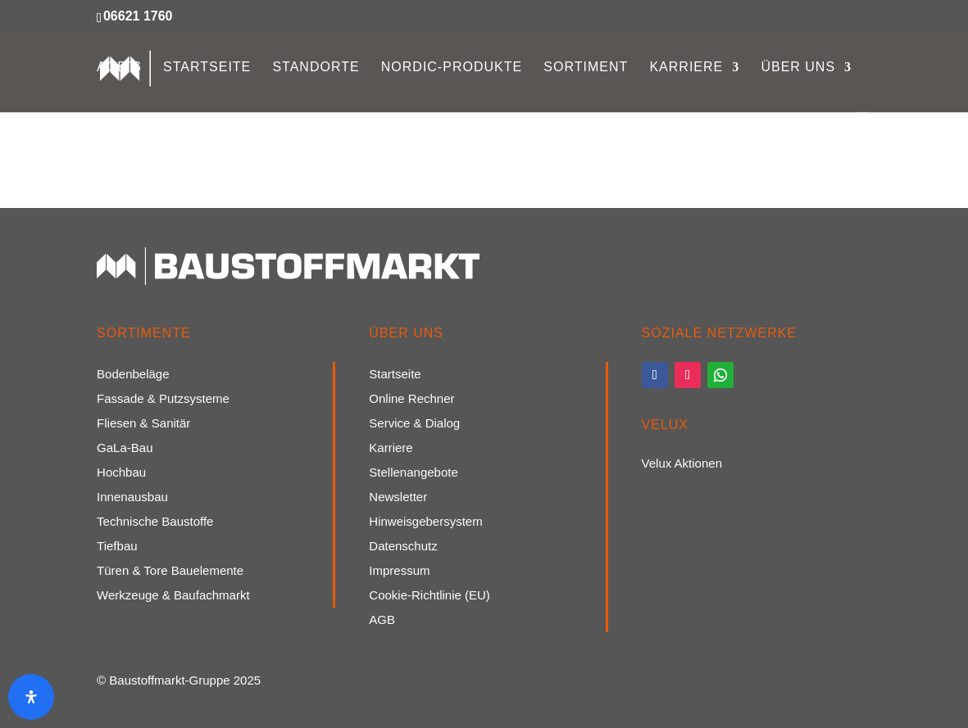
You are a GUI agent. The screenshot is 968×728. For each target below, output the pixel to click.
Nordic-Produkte (451, 67)
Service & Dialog (414, 424)
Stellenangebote (413, 473)
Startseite (207, 67)
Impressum (399, 571)
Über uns (798, 67)
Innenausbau (132, 497)
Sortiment (585, 67)
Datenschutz (403, 546)
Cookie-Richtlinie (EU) (429, 596)
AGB (382, 620)
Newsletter (398, 497)
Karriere (686, 67)
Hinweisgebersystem (425, 522)
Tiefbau (117, 546)
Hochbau (121, 473)
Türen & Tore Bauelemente (170, 571)
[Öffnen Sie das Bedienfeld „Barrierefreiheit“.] (31, 697)
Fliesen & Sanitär (143, 424)
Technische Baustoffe (155, 522)
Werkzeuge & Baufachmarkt (173, 596)
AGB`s (119, 67)
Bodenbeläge (133, 375)
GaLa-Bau (124, 448)
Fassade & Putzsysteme (163, 399)
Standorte (315, 67)
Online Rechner (411, 399)
